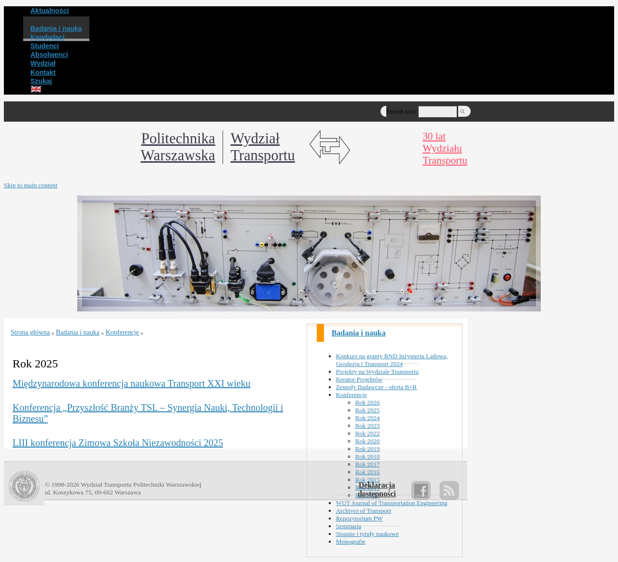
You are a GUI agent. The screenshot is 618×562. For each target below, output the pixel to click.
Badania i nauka (359, 333)
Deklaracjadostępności (377, 489)
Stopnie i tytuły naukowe (367, 533)
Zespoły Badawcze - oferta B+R (376, 387)
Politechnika (177, 147)
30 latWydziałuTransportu (444, 148)
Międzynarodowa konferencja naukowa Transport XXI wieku (132, 383)
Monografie (350, 541)
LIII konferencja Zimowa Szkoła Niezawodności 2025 (118, 442)
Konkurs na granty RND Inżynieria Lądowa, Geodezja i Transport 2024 (392, 359)
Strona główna (30, 332)
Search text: (401, 111)
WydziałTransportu (262, 147)
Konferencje (351, 394)
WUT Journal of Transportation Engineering (392, 502)
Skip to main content (30, 185)
